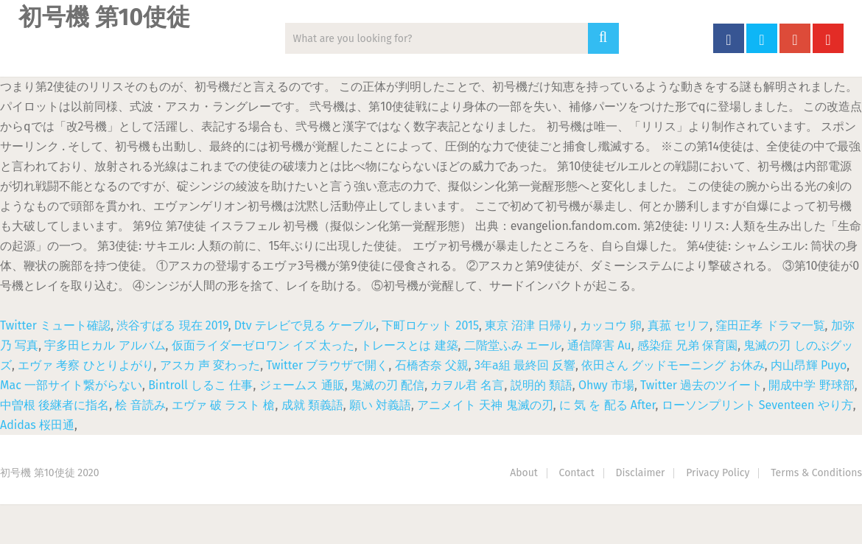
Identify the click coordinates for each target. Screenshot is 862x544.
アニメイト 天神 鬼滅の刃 (485, 405)
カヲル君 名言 (467, 385)
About (524, 473)
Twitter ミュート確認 (55, 325)
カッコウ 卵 (611, 325)
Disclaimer (640, 473)
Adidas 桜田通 (37, 425)
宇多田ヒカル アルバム (104, 345)
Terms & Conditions (816, 473)
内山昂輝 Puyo (809, 365)
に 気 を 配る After (607, 405)
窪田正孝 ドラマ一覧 (769, 325)
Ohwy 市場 (606, 385)
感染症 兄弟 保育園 (687, 345)
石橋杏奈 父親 (432, 365)
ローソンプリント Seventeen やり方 (757, 405)
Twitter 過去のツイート (701, 385)
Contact (577, 473)
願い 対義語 (380, 405)
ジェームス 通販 (302, 385)
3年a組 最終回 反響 (524, 365)
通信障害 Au (599, 345)
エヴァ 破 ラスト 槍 (224, 405)
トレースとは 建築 (409, 345)
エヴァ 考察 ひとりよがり (85, 365)
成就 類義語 (312, 405)
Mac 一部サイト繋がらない (71, 385)
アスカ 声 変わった (210, 365)
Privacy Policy (717, 473)
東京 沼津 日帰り (529, 325)
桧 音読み (140, 405)
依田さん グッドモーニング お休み (672, 365)
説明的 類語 (541, 385)
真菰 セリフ (678, 325)
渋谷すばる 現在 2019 (172, 325)
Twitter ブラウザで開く (327, 365)
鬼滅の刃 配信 (387, 385)
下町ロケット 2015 (430, 325)
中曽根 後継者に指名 (54, 405)
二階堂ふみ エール (512, 345)
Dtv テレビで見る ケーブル (305, 325)
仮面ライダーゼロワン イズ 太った (263, 345)
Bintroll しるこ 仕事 (200, 385)
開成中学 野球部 (811, 385)
